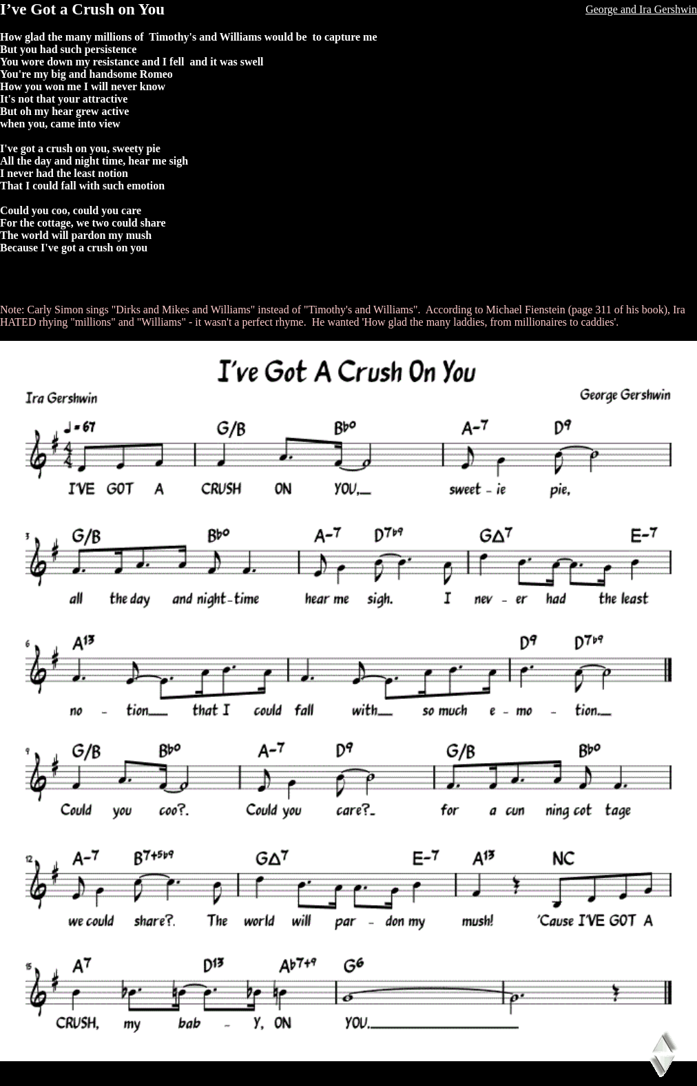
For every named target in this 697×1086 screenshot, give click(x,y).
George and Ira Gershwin (641, 9)
